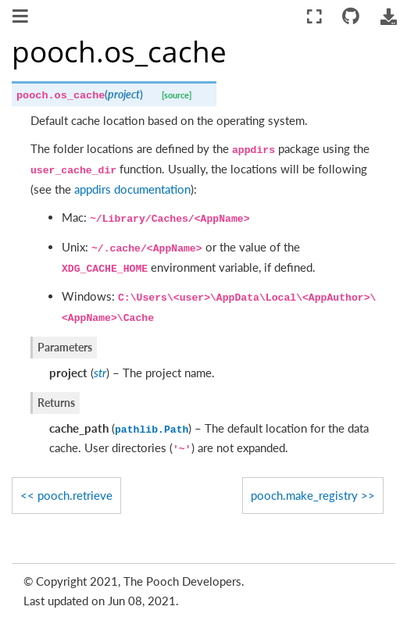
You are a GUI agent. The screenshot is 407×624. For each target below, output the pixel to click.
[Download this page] (388, 16)
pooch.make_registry (304, 495)
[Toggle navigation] (21, 18)
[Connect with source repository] (351, 16)
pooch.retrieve (74, 495)
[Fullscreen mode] (314, 16)
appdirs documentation (132, 189)
